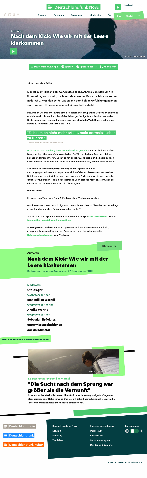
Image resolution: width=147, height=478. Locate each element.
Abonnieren (108, 66)
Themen (42, 15)
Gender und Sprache (101, 444)
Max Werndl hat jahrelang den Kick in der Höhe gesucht (57, 150)
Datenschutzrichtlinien (40, 234)
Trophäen (57, 440)
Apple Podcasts (86, 66)
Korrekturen (96, 435)
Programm (77, 15)
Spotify (67, 66)
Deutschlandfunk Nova (65, 426)
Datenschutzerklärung (102, 426)
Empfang (57, 435)
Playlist (129, 16)
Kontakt (56, 430)
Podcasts (59, 15)
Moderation (96, 15)
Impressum (96, 430)
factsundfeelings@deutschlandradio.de (49, 220)
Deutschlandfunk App (44, 66)
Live (119, 16)
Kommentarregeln (100, 440)
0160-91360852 (97, 216)
